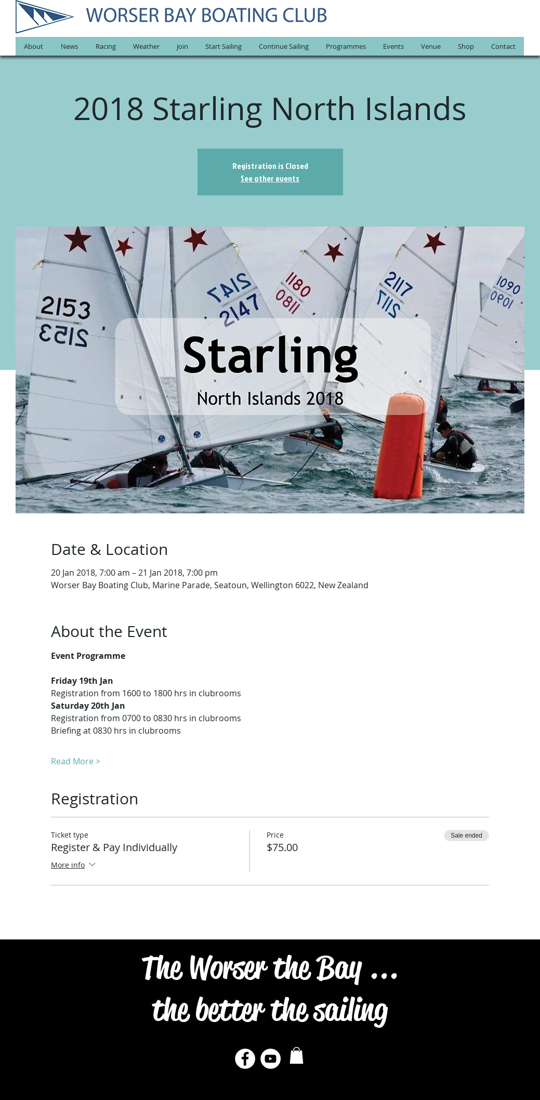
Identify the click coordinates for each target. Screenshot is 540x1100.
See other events (270, 178)
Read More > (75, 761)
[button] (34, 46)
